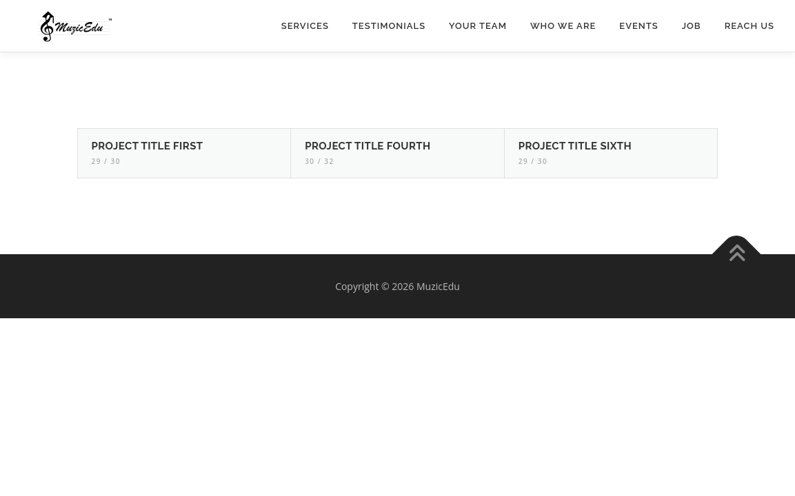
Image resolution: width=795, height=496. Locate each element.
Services (305, 26)
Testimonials (388, 26)
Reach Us (749, 26)
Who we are (563, 26)
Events (638, 26)
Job (691, 26)
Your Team (478, 26)
